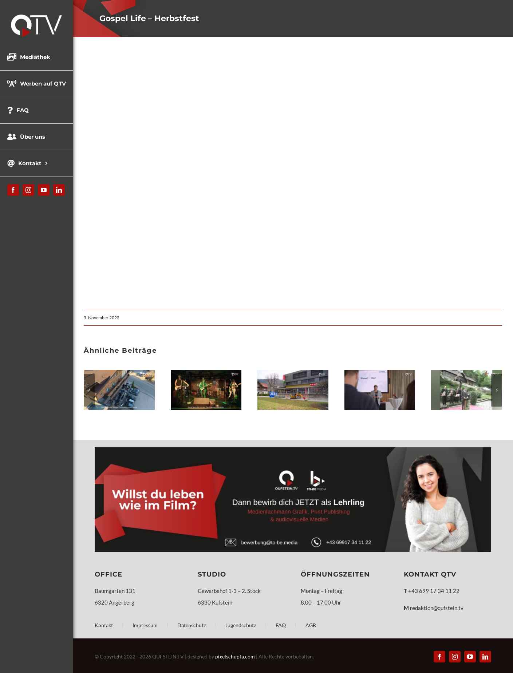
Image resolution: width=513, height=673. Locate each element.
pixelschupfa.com (235, 656)
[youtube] (44, 190)
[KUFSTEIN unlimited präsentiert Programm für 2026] (379, 373)
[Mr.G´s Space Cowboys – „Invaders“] (206, 373)
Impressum (145, 625)
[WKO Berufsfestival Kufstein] (292, 373)
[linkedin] (59, 190)
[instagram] (28, 190)
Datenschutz (191, 625)
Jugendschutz (240, 625)
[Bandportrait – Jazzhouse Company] (119, 373)
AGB (310, 625)
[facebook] (13, 190)
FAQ (281, 625)
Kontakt (104, 625)
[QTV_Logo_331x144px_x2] (36, 17)
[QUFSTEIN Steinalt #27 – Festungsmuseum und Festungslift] (466, 373)
